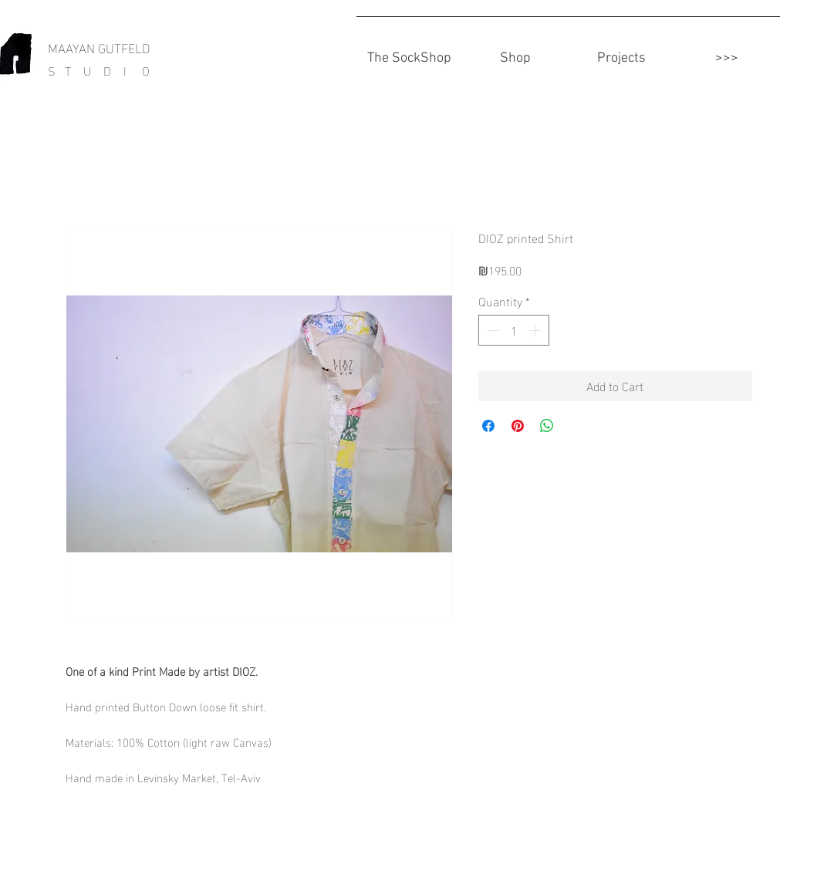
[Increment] (536, 330)
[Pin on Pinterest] (517, 426)
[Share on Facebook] (488, 426)
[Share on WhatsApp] (547, 426)
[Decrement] (491, 330)
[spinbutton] (513, 330)
